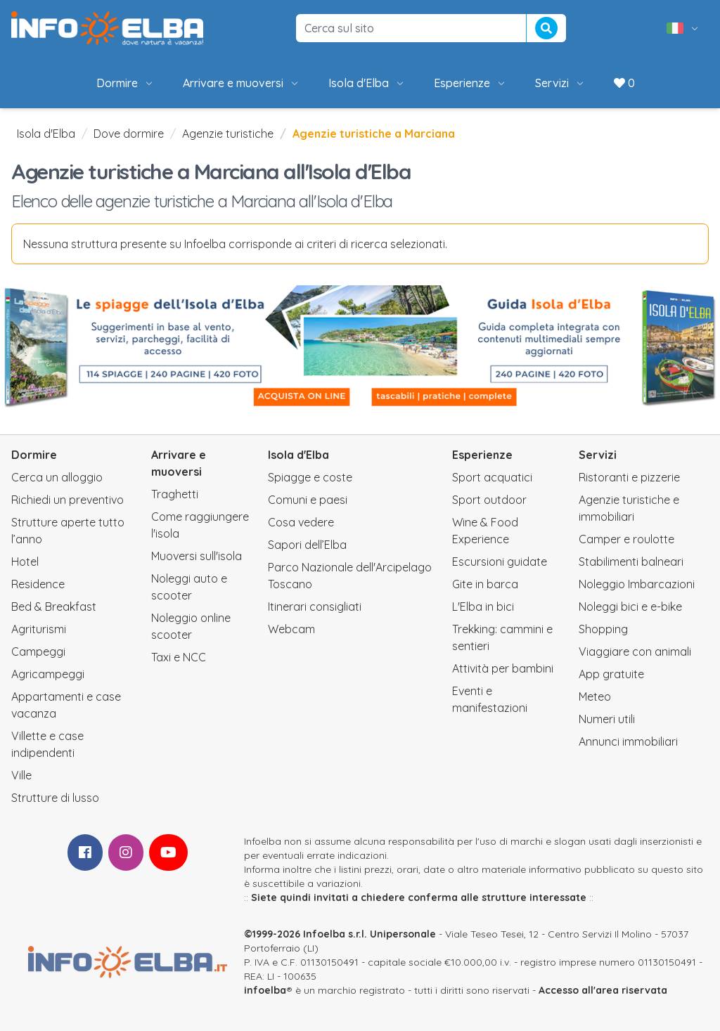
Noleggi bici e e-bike (630, 606)
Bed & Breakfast (53, 606)
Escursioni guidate (499, 562)
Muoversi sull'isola (196, 556)
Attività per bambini (502, 668)
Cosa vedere (301, 522)
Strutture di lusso (55, 798)
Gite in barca (485, 584)
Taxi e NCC (178, 657)
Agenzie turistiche (228, 134)
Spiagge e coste (310, 477)
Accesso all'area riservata (603, 990)
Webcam (291, 629)
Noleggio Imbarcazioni (637, 584)
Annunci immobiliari (628, 741)
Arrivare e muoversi (241, 83)
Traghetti (174, 494)
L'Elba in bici (483, 606)
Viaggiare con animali (635, 651)
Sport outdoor (489, 500)
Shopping (603, 629)
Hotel (25, 562)
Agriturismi (38, 629)
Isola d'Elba (367, 83)
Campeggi (38, 651)
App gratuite (611, 674)
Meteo (595, 696)
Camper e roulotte (626, 539)
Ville (21, 775)
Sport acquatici (492, 477)
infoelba (265, 990)
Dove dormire (129, 134)
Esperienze (470, 83)
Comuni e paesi (307, 500)
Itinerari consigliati (314, 606)
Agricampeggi (47, 674)
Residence (38, 584)
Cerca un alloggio (57, 477)
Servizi (560, 83)
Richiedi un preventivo (67, 500)
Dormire (125, 83)
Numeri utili (607, 719)
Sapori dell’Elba (307, 545)
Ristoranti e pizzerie (629, 477)
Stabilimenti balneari (631, 562)
